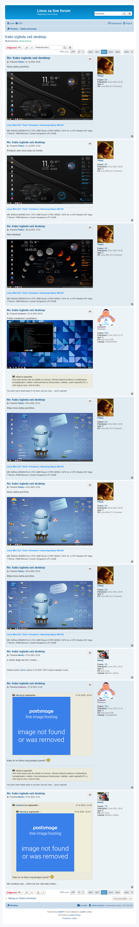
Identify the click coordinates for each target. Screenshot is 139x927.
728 (105, 664)
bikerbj (100, 660)
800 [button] (91, 51)
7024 (106, 333)
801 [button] (97, 51)
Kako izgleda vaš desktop (25, 37)
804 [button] (118, 51)
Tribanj (100, 76)
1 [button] (83, 51)
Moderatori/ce (25, 41)
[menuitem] (19, 23)
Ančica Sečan (75, 915)
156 (105, 80)
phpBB (60, 912)
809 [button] (127, 51)
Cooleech (101, 327)
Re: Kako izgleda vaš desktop (28, 58)
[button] (73, 52)
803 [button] (111, 51)
